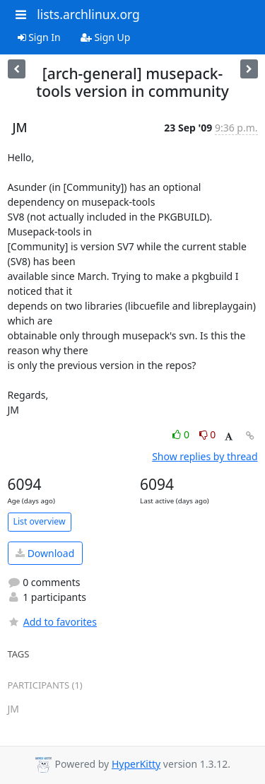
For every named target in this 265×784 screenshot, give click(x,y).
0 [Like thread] (182, 434)
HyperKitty (136, 764)
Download (45, 553)
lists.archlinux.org (88, 14)
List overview (39, 521)
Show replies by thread (204, 456)
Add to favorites (52, 621)
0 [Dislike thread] (207, 434)
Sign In (39, 37)
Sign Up (106, 37)
